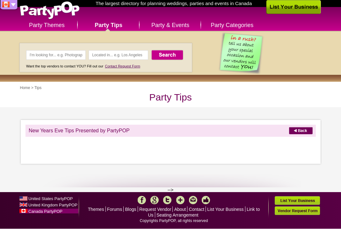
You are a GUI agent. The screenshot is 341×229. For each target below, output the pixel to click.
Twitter (167, 200)
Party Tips (108, 25)
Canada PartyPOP (45, 211)
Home (25, 88)
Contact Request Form (122, 66)
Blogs (130, 209)
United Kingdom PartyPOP (52, 205)
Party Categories (232, 25)
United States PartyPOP (50, 198)
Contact (196, 209)
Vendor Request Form (297, 210)
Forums (114, 209)
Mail (193, 200)
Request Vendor (155, 209)
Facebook (142, 200)
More (180, 200)
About (180, 209)
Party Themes (47, 25)
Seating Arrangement (177, 215)
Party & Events (170, 25)
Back (301, 130)
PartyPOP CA (49, 10)
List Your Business (225, 209)
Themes (96, 209)
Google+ (154, 200)
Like (206, 200)
